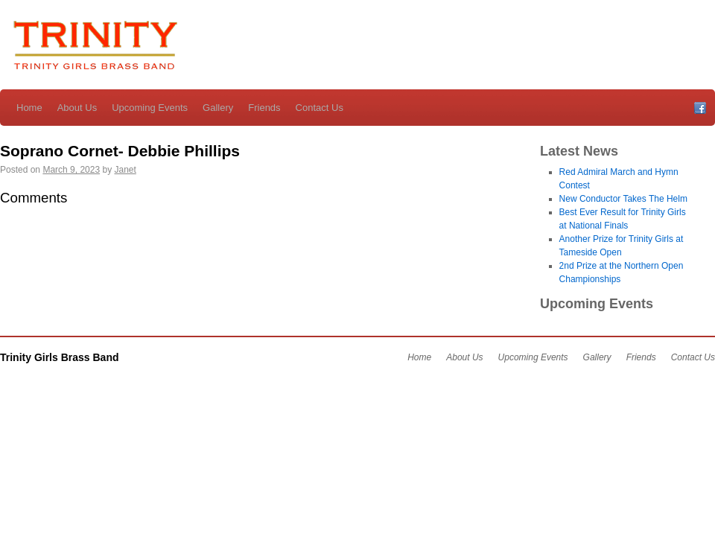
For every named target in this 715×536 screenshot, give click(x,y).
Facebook (700, 108)
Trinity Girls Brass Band (93, 47)
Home (29, 107)
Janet (125, 170)
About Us (77, 107)
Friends (264, 107)
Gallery (218, 107)
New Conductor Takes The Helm (623, 199)
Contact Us (319, 107)
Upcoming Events (150, 107)
